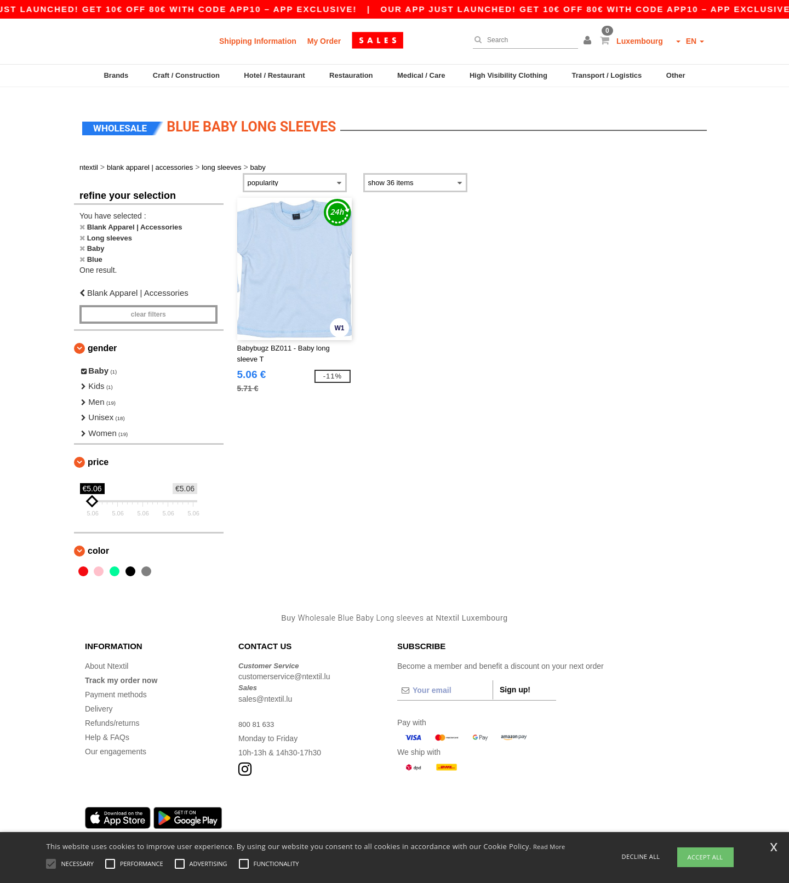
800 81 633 (257, 713)
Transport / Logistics (606, 75)
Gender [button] (102, 337)
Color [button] (98, 541)
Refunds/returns (112, 712)
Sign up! (515, 679)
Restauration (351, 75)
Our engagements (115, 741)
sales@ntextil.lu (265, 688)
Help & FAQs (107, 727)
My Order (324, 41)
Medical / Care (421, 75)
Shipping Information (257, 41)
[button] (589, 41)
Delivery (99, 698)
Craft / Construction (186, 75)
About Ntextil (106, 655)
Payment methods (116, 684)
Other (675, 75)
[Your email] (445, 680)
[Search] (523, 40)
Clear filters (148, 304)
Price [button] (98, 452)
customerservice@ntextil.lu (284, 666)
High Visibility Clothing (508, 75)
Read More (549, 846)
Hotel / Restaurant (274, 75)
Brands (116, 75)
